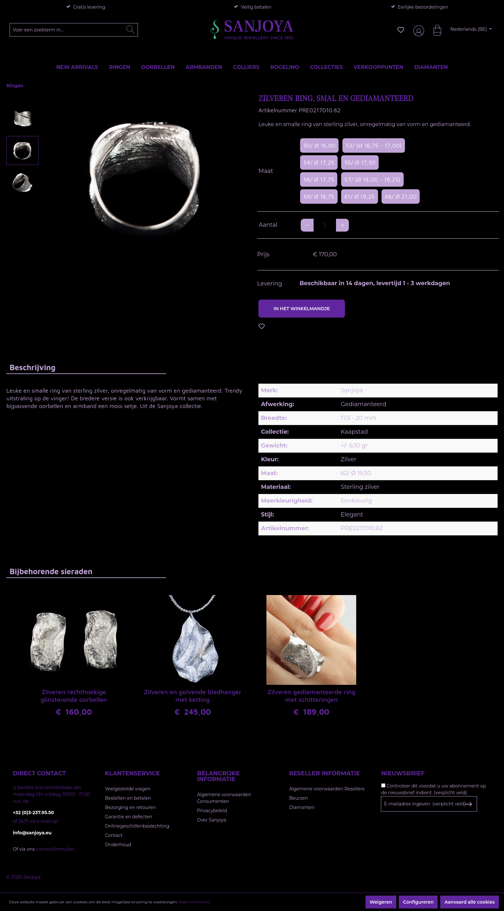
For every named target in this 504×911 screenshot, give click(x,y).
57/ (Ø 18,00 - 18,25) (372, 179)
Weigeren (381, 902)
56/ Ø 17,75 (318, 179)
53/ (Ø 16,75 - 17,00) (374, 145)
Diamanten (302, 807)
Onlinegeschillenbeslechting (137, 826)
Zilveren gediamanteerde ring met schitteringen (311, 695)
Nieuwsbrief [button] (402, 773)
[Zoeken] (130, 29)
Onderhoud (118, 844)
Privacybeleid (212, 810)
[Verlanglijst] (400, 30)
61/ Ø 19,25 (359, 196)
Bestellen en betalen (128, 798)
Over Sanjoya (211, 820)
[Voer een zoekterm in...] (74, 29)
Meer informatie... (195, 901)
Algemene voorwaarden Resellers (327, 789)
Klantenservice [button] (132, 773)
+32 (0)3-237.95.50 (33, 812)
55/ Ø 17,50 (359, 162)
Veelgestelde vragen (127, 789)
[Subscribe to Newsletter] (468, 804)
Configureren (418, 902)
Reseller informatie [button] (324, 773)
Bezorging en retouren (130, 807)
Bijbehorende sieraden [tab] (51, 571)
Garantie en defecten (128, 817)
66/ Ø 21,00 (400, 196)
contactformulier (55, 849)
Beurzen (298, 798)
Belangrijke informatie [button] (218, 776)
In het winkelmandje (301, 308)
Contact (113, 835)
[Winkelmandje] (434, 30)
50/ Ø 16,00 (319, 145)
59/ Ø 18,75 (318, 196)
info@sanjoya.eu (32, 833)
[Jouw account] (417, 30)
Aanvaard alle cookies (469, 902)
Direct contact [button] (39, 773)
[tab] (86, 367)
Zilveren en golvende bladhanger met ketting (192, 695)
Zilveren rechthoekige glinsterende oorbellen (74, 695)
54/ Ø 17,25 (318, 162)
